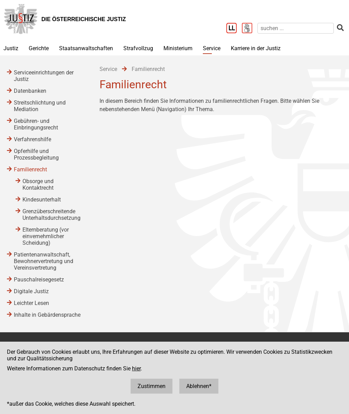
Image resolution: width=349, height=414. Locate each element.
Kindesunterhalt (41, 199)
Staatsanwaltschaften (86, 48)
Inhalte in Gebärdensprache (47, 315)
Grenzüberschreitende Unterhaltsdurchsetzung (51, 214)
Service (211, 48)
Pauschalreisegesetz (39, 279)
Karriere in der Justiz (256, 48)
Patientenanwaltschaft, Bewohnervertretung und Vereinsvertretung (43, 261)
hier (136, 368)
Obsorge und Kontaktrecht (38, 184)
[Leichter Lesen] (234, 29)
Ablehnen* (198, 386)
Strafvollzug (138, 48)
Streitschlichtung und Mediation (40, 105)
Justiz (10, 48)
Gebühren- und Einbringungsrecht (36, 124)
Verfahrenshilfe (32, 139)
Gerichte (39, 48)
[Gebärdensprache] (249, 29)
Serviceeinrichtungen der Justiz (44, 75)
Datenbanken (30, 91)
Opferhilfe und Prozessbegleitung (36, 154)
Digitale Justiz (31, 291)
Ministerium (177, 48)
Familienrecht (30, 169)
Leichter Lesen (31, 303)
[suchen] (295, 28)
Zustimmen (152, 386)
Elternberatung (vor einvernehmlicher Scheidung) (45, 236)
